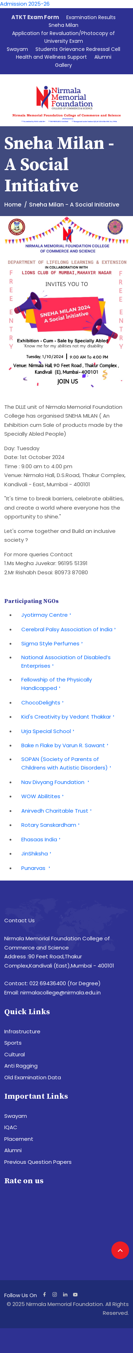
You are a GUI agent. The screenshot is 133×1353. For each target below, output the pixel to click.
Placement (18, 1139)
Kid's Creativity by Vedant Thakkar (68, 716)
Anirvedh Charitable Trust (57, 810)
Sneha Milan (63, 25)
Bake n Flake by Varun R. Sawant (65, 745)
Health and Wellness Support (51, 56)
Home (12, 205)
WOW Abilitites (43, 796)
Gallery (63, 65)
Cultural (14, 1054)
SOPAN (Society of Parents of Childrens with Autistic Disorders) (67, 763)
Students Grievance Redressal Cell (77, 49)
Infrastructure (22, 1031)
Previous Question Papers (38, 1162)
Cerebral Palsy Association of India (69, 629)
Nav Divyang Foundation (56, 782)
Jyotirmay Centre (47, 615)
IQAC (10, 1127)
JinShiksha (37, 853)
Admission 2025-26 (25, 3)
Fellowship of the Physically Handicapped (56, 684)
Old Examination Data (32, 1077)
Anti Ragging (21, 1065)
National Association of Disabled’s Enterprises (66, 662)
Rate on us (24, 1181)
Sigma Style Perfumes (53, 643)
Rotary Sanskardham (51, 825)
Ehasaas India (41, 839)
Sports (13, 1042)
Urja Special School (48, 731)
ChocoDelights (43, 702)
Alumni (102, 56)
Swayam (17, 49)
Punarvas (36, 868)
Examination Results (91, 17)
